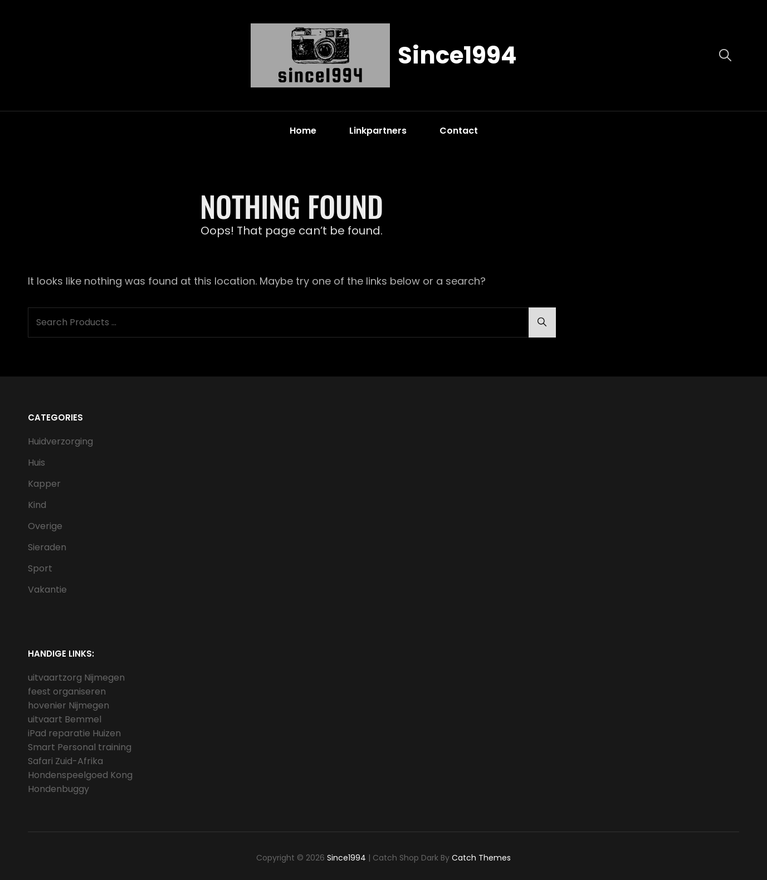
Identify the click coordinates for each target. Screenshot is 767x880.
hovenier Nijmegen (68, 705)
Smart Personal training (79, 747)
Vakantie (47, 589)
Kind (37, 504)
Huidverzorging (60, 441)
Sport (40, 568)
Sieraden (47, 547)
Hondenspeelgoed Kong (80, 775)
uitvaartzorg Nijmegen (76, 677)
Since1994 (457, 55)
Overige (45, 526)
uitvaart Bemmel (64, 719)
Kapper (44, 483)
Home (303, 130)
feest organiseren (67, 691)
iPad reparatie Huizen (74, 733)
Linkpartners (378, 130)
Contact (458, 130)
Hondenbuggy (58, 789)
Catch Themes (481, 857)
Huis (36, 462)
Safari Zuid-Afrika (65, 761)
